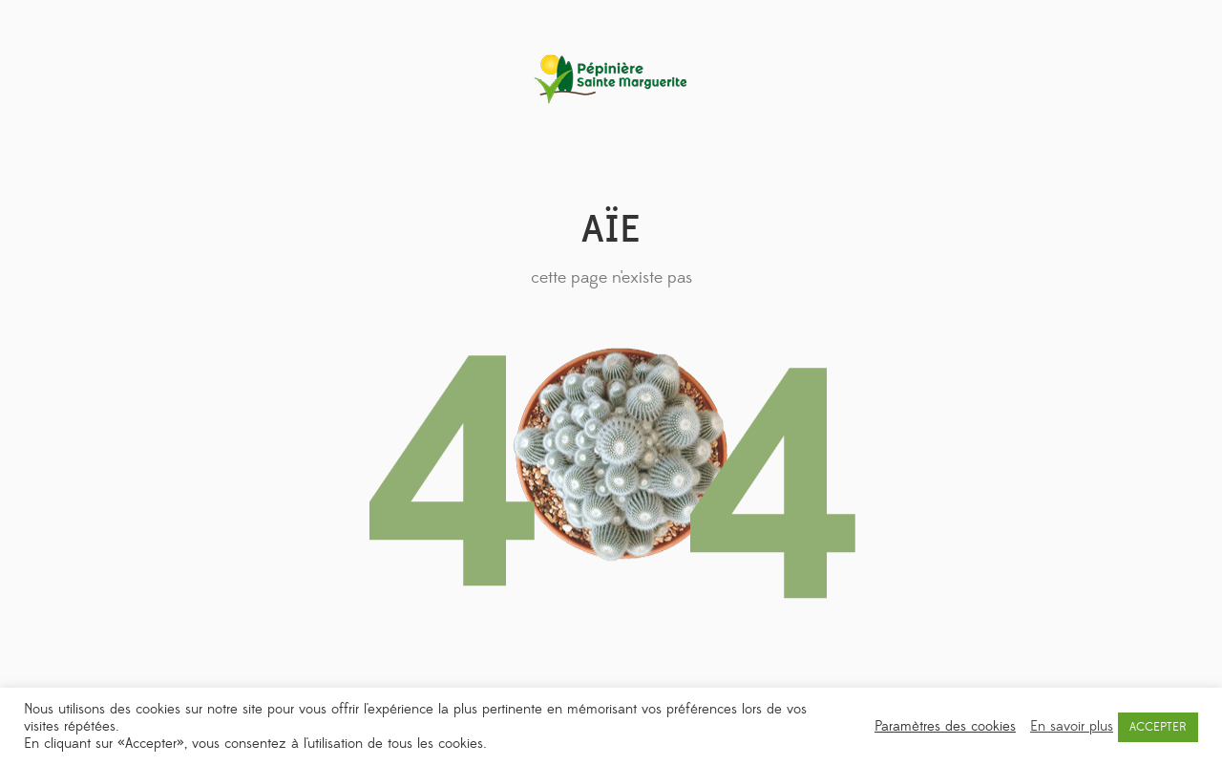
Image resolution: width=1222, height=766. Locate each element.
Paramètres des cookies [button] (945, 726)
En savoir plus (1071, 726)
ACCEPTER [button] (1158, 726)
